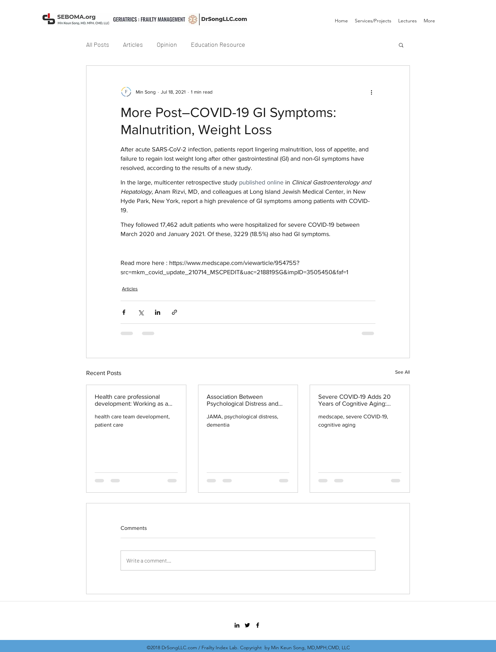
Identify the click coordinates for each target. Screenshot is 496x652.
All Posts (97, 44)
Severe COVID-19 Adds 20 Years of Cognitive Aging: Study (354, 400)
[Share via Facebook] (124, 312)
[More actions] (371, 92)
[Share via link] (174, 312)
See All (402, 372)
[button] (401, 44)
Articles (133, 44)
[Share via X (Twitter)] (140, 312)
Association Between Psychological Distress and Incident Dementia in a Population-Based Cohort (242, 400)
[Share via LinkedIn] (157, 312)
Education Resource (218, 44)
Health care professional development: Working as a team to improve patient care (133, 400)
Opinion (167, 44)
